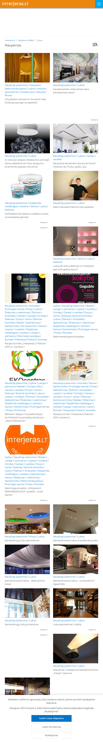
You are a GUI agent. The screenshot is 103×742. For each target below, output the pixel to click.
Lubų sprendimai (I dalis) (67, 624)
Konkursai (20, 410)
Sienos (34, 206)
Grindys (42, 315)
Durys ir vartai (24, 319)
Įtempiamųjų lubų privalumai (21, 624)
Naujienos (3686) (26, 40)
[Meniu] (99, 4)
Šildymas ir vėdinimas (17, 312)
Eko (39, 386)
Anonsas (34, 305)
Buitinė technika (82, 315)
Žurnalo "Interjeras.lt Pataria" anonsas (26, 339)
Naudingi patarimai (16, 85)
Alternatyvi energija (29, 336)
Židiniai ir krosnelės (73, 319)
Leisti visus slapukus (51, 718)
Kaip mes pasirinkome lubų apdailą (73, 207)
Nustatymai (51, 735)
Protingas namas (14, 309)
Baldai (20, 322)
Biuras (8, 95)
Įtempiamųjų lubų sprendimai (22, 540)
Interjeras (34, 85)
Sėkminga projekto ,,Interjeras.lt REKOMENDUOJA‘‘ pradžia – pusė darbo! (24, 491)
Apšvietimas (33, 322)
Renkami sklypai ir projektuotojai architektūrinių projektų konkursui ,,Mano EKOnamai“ (24, 417)
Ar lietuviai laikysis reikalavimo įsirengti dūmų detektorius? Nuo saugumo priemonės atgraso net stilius (27, 163)
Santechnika (12, 326)
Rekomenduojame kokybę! (68, 336)
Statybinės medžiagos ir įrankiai (71, 326)
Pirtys (29, 309)
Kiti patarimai (28, 326)
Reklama (94, 120)
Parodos (67, 332)
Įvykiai (56, 305)
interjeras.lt (10, 40)
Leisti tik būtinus (51, 727)
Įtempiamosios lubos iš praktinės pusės (75, 540)
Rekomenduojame (15, 88)
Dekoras (40, 92)
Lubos (31, 88)
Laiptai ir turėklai (14, 329)
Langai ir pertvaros (63, 309)
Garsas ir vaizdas (26, 315)
